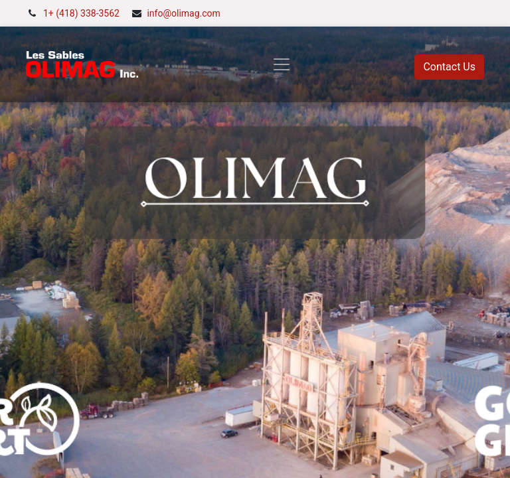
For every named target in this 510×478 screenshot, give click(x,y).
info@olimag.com (183, 13)
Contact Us (449, 66)
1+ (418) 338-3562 (81, 13)
